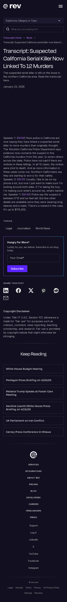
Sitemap (28, 593)
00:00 (21, 138)
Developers (33, 497)
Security (19, 587)
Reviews (39, 593)
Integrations (33, 471)
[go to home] (33, 454)
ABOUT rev (33, 478)
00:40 (26, 194)
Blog (33, 491)
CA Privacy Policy (51, 587)
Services (33, 464)
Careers (34, 504)
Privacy (37, 587)
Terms (28, 587)
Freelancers (33, 511)
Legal (10, 587)
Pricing (33, 484)
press (33, 517)
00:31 (21, 179)
